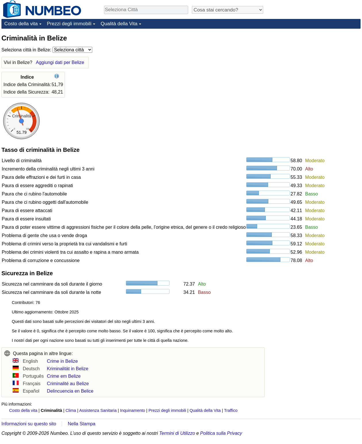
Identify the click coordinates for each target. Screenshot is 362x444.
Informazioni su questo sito (28, 423)
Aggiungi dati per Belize (60, 62)
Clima (71, 410)
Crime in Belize (62, 361)
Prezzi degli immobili (69, 23)
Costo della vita (21, 23)
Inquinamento (132, 410)
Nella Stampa (81, 423)
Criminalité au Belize (68, 383)
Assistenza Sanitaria (98, 410)
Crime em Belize (63, 376)
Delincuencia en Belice (70, 391)
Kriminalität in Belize (67, 368)
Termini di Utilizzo (177, 433)
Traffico (231, 410)
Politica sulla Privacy (221, 433)
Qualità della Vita (119, 23)
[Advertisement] (317, 69)
